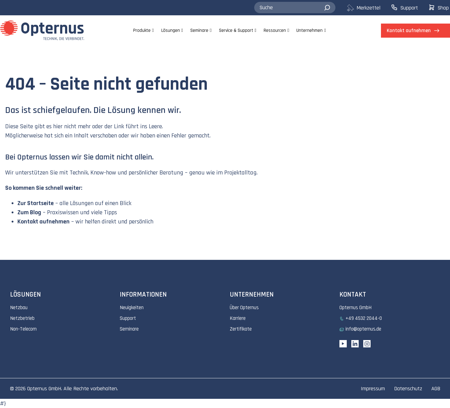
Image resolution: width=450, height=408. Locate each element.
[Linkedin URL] (355, 343)
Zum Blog (29, 212)
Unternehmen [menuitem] (309, 30)
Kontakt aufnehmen (43, 222)
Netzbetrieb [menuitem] (22, 318)
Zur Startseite (35, 203)
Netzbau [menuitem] (18, 307)
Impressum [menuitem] (373, 388)
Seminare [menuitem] (199, 30)
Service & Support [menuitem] (236, 30)
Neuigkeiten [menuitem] (132, 307)
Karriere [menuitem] (238, 318)
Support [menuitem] (128, 318)
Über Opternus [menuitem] (244, 307)
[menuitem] (368, 8)
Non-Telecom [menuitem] (23, 329)
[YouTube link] (343, 343)
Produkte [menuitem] (142, 30)
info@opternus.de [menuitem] (363, 329)
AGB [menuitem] (435, 388)
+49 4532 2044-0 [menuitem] (364, 318)
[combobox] (294, 7)
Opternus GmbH (44, 388)
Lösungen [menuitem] (170, 30)
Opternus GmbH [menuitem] (355, 307)
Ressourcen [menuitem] (275, 30)
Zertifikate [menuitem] (241, 329)
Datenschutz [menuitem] (408, 388)
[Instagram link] (367, 343)
